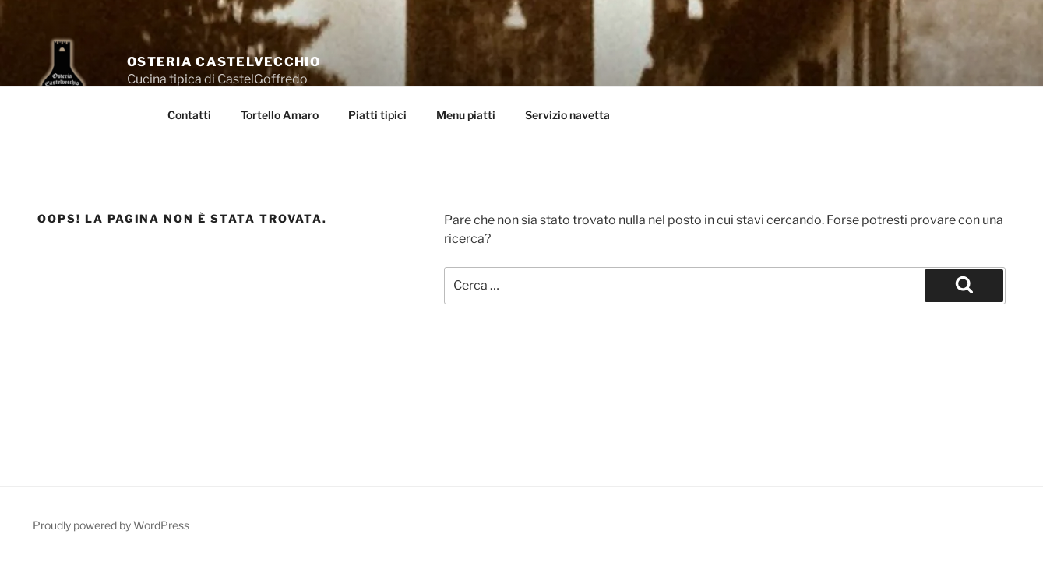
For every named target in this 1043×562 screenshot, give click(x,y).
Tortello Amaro (280, 114)
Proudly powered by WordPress (111, 525)
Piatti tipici (377, 114)
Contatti (189, 114)
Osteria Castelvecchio (223, 61)
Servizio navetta (567, 114)
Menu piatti (465, 114)
